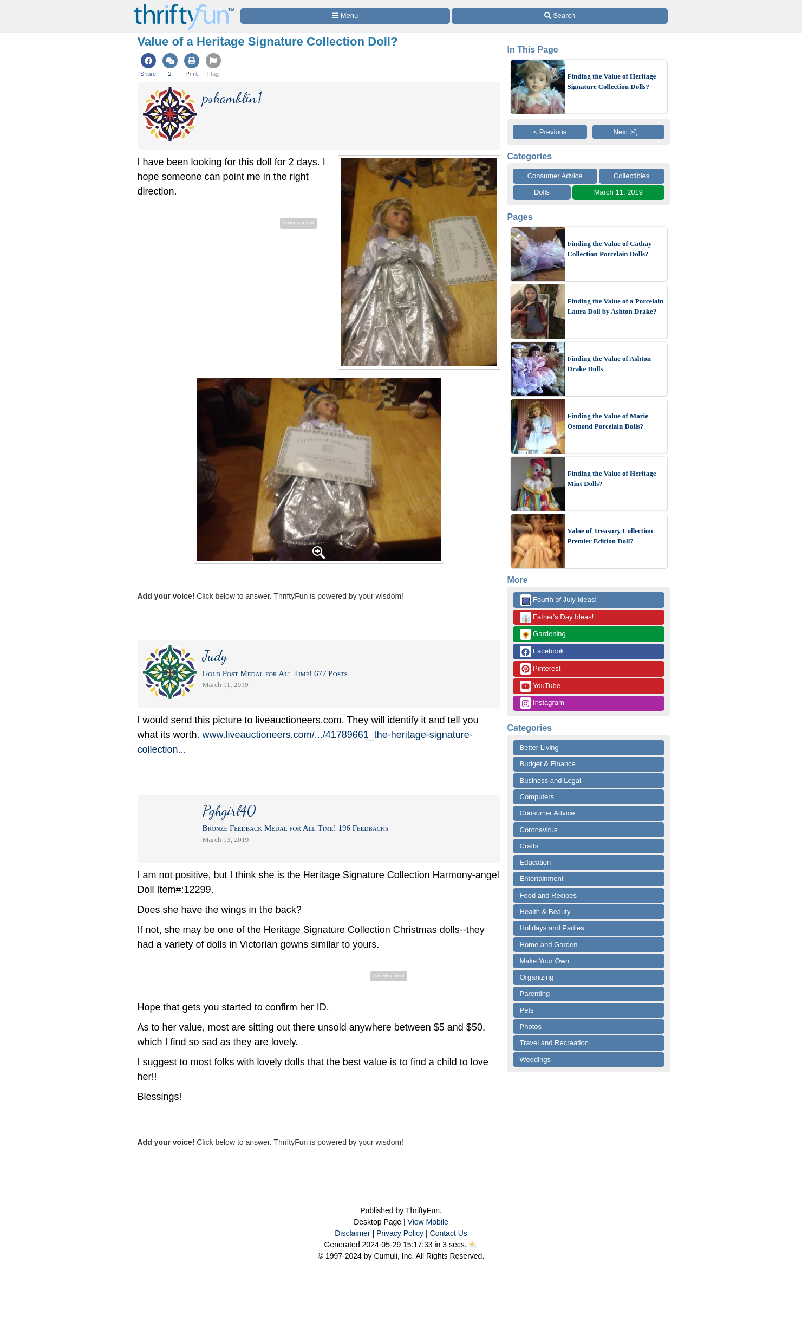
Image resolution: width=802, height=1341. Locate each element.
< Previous (550, 132)
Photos (531, 1026)
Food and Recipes (548, 895)
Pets (527, 1010)
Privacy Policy (399, 1233)
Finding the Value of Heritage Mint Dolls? (612, 478)
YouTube (540, 686)
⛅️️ (473, 1244)
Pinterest (540, 669)
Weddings (535, 1059)
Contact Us (448, 1233)
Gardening (543, 634)
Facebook (542, 651)
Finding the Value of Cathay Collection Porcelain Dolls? (610, 248)
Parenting (535, 993)
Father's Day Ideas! (557, 617)
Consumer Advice (555, 176)
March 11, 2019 (618, 192)
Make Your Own (545, 961)
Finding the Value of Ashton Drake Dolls (609, 363)
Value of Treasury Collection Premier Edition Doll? (610, 536)
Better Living (539, 747)
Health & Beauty (545, 912)
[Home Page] (184, 6)
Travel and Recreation (554, 1043)
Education (535, 862)
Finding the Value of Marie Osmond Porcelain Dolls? (608, 421)
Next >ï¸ (629, 132)
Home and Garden (549, 945)
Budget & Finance (548, 764)
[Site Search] (559, 16)
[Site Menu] (345, 16)
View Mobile (428, 1221)
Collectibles (631, 176)
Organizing (537, 977)
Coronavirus (539, 830)
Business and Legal (550, 780)
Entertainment (542, 878)
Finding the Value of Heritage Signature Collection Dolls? (612, 81)
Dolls (542, 192)
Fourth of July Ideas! (558, 600)
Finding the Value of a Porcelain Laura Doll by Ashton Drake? (616, 306)
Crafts (529, 846)
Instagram (542, 703)
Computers (537, 797)
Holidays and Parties (552, 928)
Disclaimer (352, 1233)
